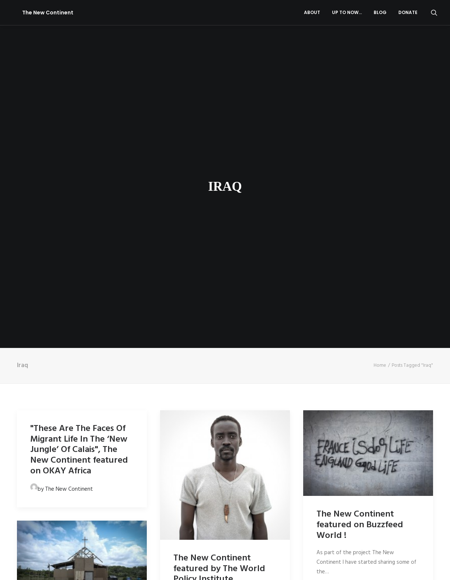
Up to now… (347, 12)
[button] (434, 12)
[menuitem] (312, 12)
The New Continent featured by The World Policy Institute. (219, 528)
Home (380, 325)
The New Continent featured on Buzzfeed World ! (359, 485)
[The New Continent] (38, 12)
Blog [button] (380, 12)
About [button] (312, 12)
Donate (408, 12)
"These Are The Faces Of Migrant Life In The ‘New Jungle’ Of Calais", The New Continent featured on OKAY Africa (79, 410)
